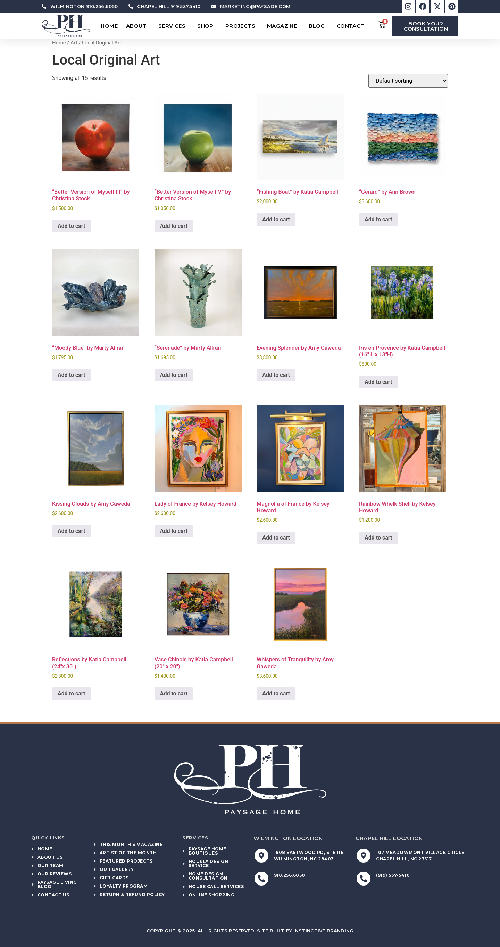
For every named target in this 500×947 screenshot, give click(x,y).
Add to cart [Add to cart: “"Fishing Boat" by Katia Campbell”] (276, 219)
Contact (352, 26)
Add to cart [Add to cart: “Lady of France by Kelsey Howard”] (174, 531)
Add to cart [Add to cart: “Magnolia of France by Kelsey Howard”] (276, 537)
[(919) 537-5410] (364, 879)
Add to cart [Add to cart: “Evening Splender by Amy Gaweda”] (276, 375)
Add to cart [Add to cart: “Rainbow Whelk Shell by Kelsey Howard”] (378, 537)
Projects (242, 26)
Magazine (283, 26)
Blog (318, 26)
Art (73, 43)
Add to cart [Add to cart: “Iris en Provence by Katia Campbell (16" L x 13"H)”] (378, 382)
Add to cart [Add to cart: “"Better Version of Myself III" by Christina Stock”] (71, 226)
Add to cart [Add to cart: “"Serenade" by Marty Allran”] (174, 375)
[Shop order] (408, 81)
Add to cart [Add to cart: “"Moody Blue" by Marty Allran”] (71, 375)
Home (109, 26)
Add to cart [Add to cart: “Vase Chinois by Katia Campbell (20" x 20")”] (174, 693)
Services (173, 26)
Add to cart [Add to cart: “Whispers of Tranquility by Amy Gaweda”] (276, 693)
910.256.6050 (289, 875)
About (138, 26)
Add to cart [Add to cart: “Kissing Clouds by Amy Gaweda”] (71, 531)
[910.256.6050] (261, 879)
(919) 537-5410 (393, 875)
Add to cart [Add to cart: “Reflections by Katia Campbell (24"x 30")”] (71, 693)
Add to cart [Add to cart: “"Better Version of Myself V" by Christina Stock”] (174, 226)
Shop (207, 26)
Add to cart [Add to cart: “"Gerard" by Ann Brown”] (378, 219)
